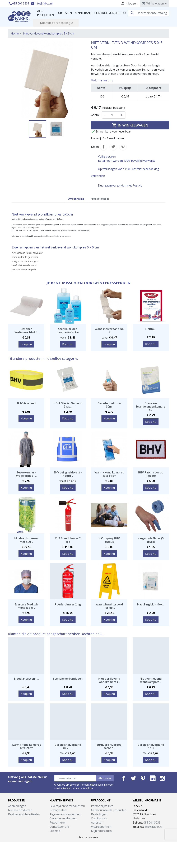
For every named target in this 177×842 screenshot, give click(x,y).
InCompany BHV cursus (109, 540)
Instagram (162, 778)
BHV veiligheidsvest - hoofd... (68, 474)
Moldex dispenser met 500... (26, 540)
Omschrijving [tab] (76, 198)
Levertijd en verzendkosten (67, 806)
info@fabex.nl (42, 3)
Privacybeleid (58, 810)
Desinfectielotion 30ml (109, 404)
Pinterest (122, 146)
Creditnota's (99, 818)
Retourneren (58, 822)
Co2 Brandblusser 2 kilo (68, 540)
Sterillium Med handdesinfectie (68, 330)
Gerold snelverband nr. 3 (150, 746)
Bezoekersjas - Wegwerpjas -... (26, 474)
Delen (103, 146)
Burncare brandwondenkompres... (150, 406)
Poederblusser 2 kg (68, 604)
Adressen (97, 822)
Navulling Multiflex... (150, 604)
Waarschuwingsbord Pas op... (109, 606)
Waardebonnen (101, 827)
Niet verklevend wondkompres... (109, 680)
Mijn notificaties (101, 831)
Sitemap (55, 831)
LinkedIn (152, 778)
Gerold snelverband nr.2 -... (67, 746)
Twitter (133, 778)
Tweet (113, 146)
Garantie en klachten (63, 818)
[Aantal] (113, 115)
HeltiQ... (150, 329)
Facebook (123, 778)
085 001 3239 (19, 3)
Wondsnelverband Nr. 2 (109, 330)
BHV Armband (26, 403)
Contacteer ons (59, 827)
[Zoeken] (148, 13)
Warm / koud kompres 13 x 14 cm (109, 474)
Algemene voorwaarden (65, 814)
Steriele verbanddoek (67, 679)
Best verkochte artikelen (24, 814)
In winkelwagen (130, 125)
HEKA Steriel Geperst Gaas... (67, 404)
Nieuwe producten (20, 810)
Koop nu (26, 344)
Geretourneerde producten (108, 810)
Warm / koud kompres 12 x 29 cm (26, 746)
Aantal (95, 115)
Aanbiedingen (17, 806)
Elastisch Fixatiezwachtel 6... (26, 330)
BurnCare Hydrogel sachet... (109, 746)
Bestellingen (99, 814)
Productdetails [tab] (100, 198)
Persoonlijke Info (102, 806)
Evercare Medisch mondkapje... (26, 606)
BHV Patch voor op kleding (150, 474)
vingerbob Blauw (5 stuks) (151, 540)
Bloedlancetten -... (26, 679)
